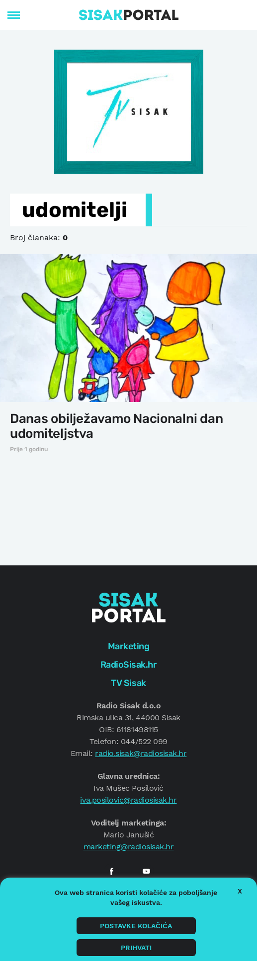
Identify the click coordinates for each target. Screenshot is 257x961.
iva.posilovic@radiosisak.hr (128, 800)
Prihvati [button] (136, 948)
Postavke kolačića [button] (136, 926)
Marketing (129, 646)
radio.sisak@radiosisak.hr (140, 753)
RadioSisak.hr (128, 664)
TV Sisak (128, 683)
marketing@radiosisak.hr (129, 846)
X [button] (240, 891)
